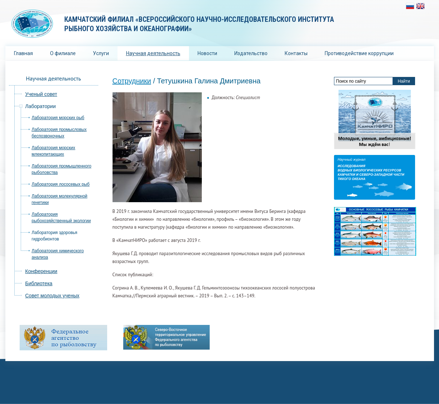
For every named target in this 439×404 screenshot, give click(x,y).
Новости (207, 53)
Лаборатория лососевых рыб (61, 184)
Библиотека (39, 283)
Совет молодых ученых (52, 295)
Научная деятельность (153, 53)
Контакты (296, 53)
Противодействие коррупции (359, 53)
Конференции (41, 271)
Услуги (101, 53)
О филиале (63, 53)
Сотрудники (132, 81)
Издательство (251, 53)
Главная (23, 53)
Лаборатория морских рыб (58, 117)
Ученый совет (41, 94)
